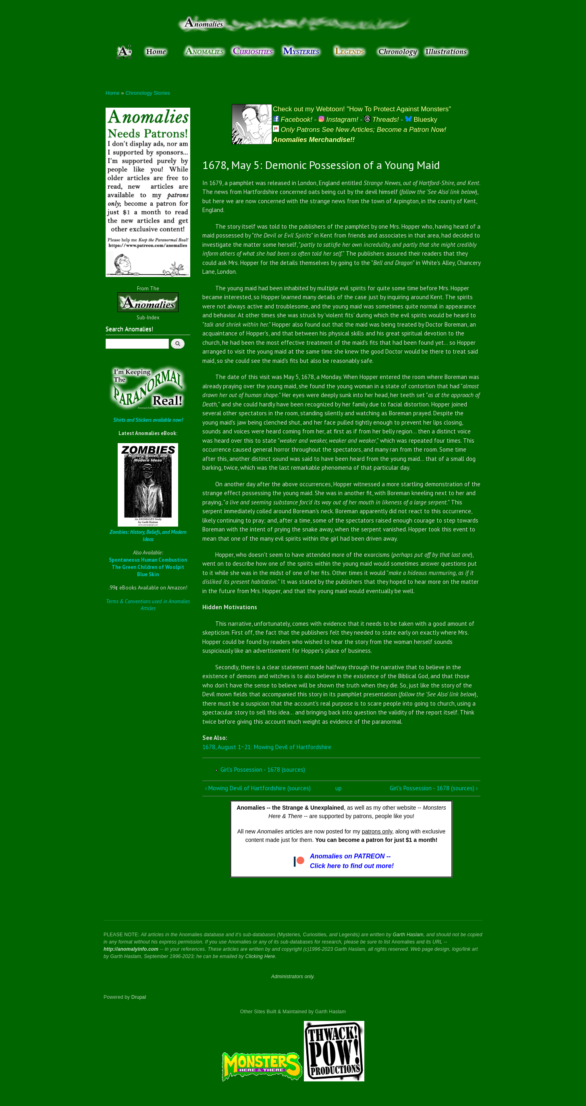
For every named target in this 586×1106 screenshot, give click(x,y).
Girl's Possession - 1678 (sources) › (434, 788)
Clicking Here (260, 956)
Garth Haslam (408, 934)
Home (113, 93)
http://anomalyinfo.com (131, 949)
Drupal (138, 997)
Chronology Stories (147, 93)
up (338, 788)
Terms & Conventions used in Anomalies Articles (148, 605)
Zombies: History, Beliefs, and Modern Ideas (148, 536)
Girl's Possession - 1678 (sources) (262, 769)
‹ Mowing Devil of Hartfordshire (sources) (258, 788)
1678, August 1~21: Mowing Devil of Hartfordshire (266, 747)
